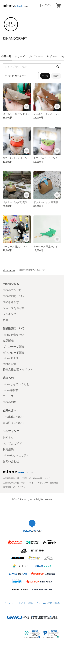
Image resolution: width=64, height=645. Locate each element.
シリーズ (20, 56)
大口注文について (14, 422)
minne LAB (9, 363)
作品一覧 (6, 56)
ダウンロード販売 (14, 352)
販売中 (56, 76)
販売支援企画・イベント (18, 369)
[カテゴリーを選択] (21, 75)
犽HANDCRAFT (15, 38)
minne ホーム (9, 270)
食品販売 (8, 340)
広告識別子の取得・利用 (14, 482)
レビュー (52, 56)
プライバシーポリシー (37, 482)
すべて (45, 76)
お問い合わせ (11, 461)
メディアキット (20, 487)
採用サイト (34, 603)
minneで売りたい (13, 334)
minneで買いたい (13, 296)
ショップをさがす (14, 308)
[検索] (58, 67)
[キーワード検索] (32, 67)
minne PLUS (10, 358)
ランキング (9, 314)
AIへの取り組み (51, 603)
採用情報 (7, 487)
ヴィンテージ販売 (14, 346)
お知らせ (8, 437)
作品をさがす (11, 302)
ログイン (47, 5)
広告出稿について (14, 416)
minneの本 (9, 402)
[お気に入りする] (26, 106)
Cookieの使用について (39, 478)
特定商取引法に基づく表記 (15, 478)
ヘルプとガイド (12, 443)
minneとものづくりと (16, 384)
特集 (5, 320)
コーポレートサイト (15, 603)
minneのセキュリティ (16, 455)
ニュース (8, 396)
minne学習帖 (10, 390)
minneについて (12, 290)
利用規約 (8, 449)
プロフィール (36, 56)
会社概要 (54, 482)
